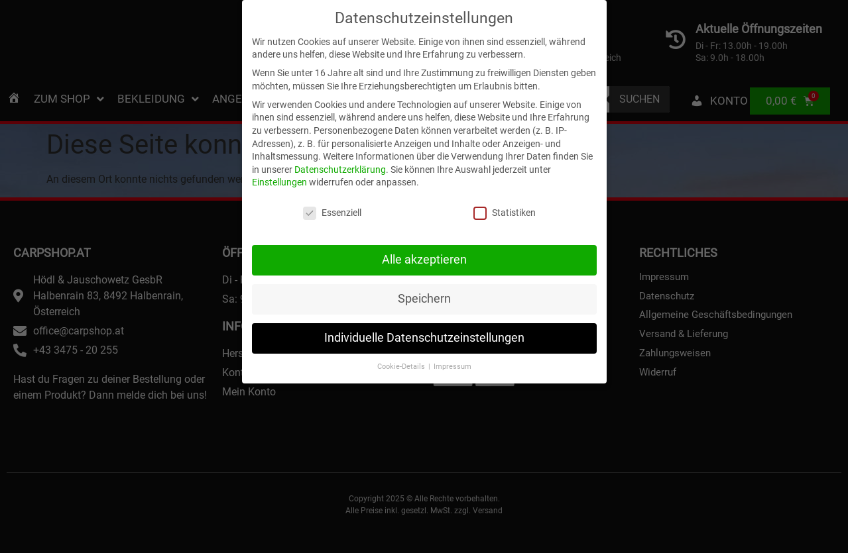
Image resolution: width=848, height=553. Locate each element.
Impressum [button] (452, 337)
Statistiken (504, 184)
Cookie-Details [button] (402, 337)
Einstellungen (279, 153)
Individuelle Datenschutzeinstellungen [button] (424, 309)
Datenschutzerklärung (340, 140)
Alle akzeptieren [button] (424, 231)
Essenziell (332, 184)
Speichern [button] (424, 270)
